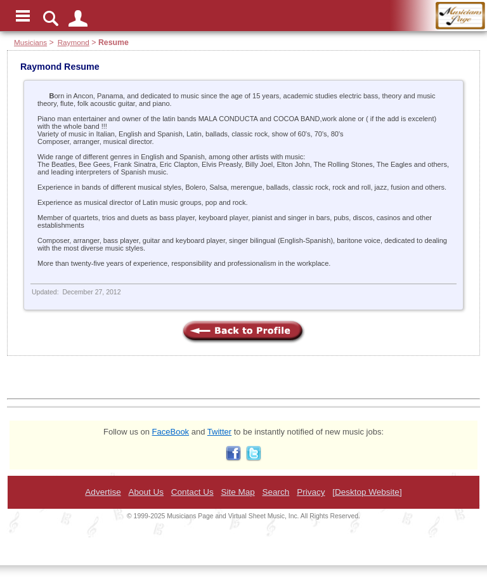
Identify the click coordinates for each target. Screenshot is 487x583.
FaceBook (171, 431)
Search (276, 492)
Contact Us (192, 492)
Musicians (30, 42)
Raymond (73, 42)
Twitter (219, 431)
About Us (146, 492)
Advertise (102, 492)
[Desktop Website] (366, 492)
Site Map (237, 492)
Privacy (311, 492)
